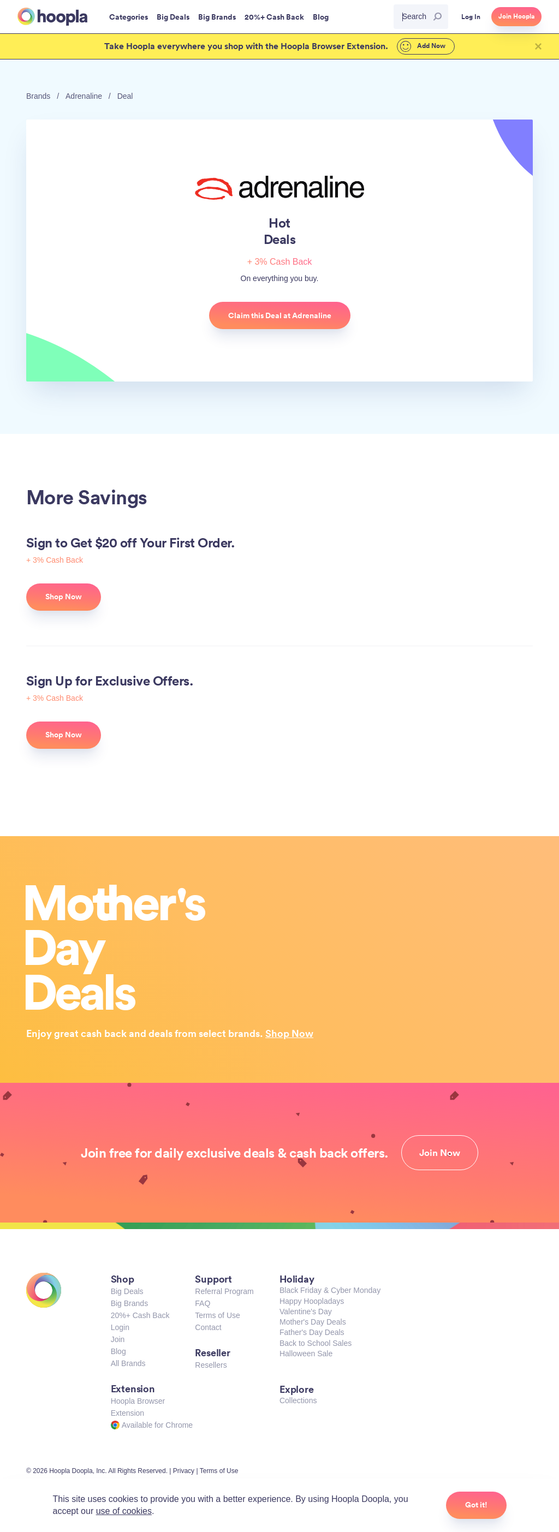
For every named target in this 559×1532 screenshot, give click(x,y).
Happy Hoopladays (312, 1301)
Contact (208, 1327)
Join (118, 1339)
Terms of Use (217, 1315)
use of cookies (124, 1511)
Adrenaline (84, 96)
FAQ (202, 1303)
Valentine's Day (306, 1311)
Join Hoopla (516, 16)
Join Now (439, 1153)
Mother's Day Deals (313, 1322)
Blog (118, 1351)
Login (120, 1327)
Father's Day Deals (312, 1332)
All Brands (128, 1363)
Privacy (183, 1471)
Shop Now (289, 1033)
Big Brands (129, 1303)
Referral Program (224, 1291)
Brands (38, 96)
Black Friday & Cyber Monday (330, 1290)
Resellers (211, 1365)
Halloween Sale (306, 1353)
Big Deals (127, 1291)
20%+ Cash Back (140, 1315)
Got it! (476, 1504)
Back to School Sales (316, 1343)
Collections (298, 1400)
